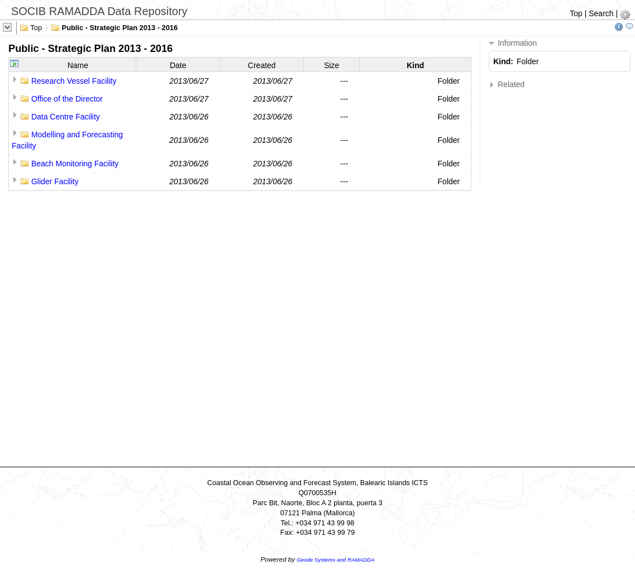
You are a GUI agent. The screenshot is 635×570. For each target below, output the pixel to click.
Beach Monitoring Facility (74, 163)
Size (331, 65)
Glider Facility (55, 181)
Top (576, 13)
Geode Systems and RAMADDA (335, 560)
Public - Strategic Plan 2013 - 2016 (114, 27)
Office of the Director (67, 98)
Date (178, 65)
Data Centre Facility (65, 116)
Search (601, 13)
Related (506, 84)
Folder (449, 80)
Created (262, 65)
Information (513, 43)
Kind (415, 65)
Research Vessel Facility (74, 80)
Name (78, 65)
